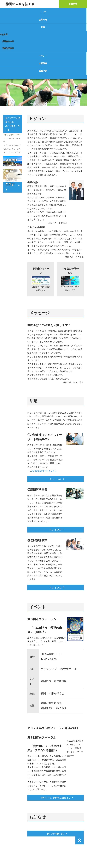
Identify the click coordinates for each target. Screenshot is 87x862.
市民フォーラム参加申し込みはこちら (57, 797)
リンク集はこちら (12, 187)
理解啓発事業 (8, 48)
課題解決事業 (8, 41)
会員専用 (73, 4)
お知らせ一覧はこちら (57, 833)
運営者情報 (8, 853)
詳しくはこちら (57, 479)
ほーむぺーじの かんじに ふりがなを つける (13, 124)
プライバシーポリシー (26, 853)
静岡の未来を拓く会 (20, 4)
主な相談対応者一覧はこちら (42, 471)
